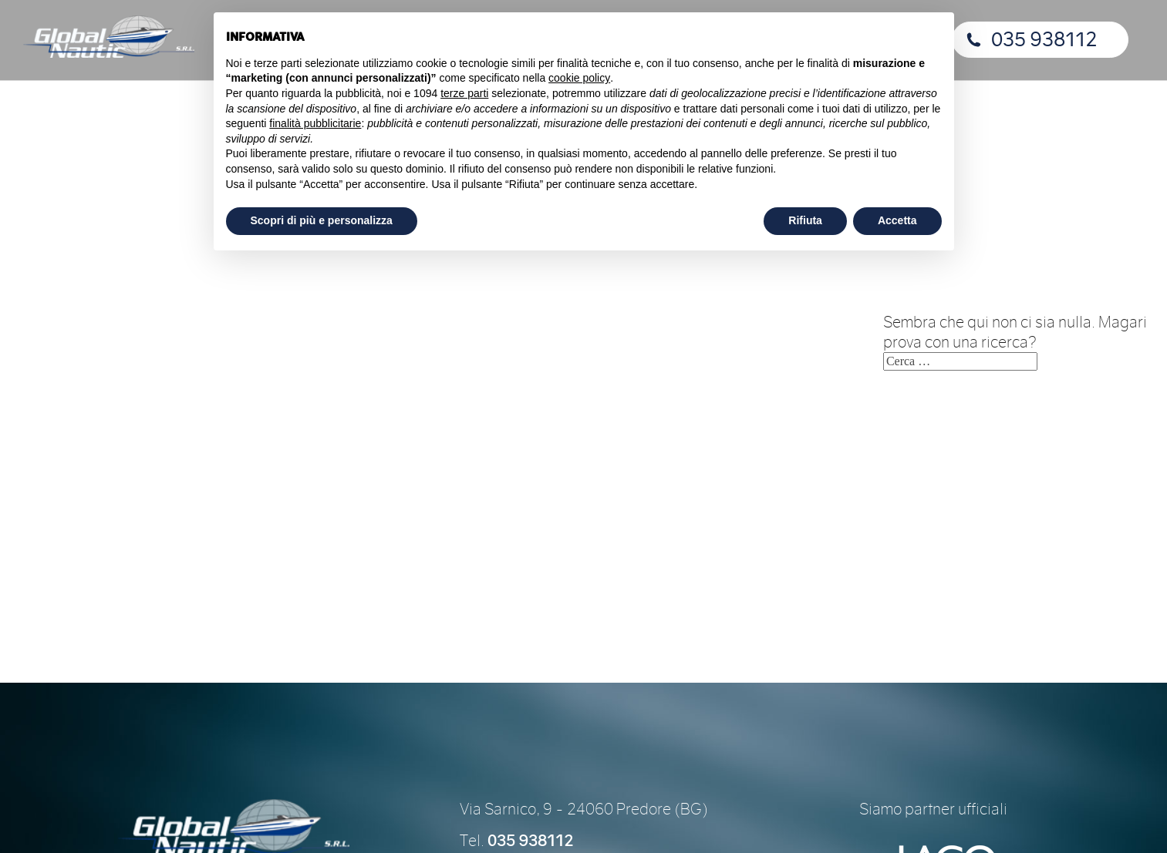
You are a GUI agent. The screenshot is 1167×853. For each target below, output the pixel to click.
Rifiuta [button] (805, 220)
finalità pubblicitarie (315, 123)
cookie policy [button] (579, 78)
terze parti (464, 93)
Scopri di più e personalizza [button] (322, 220)
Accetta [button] (897, 220)
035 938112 (1044, 40)
